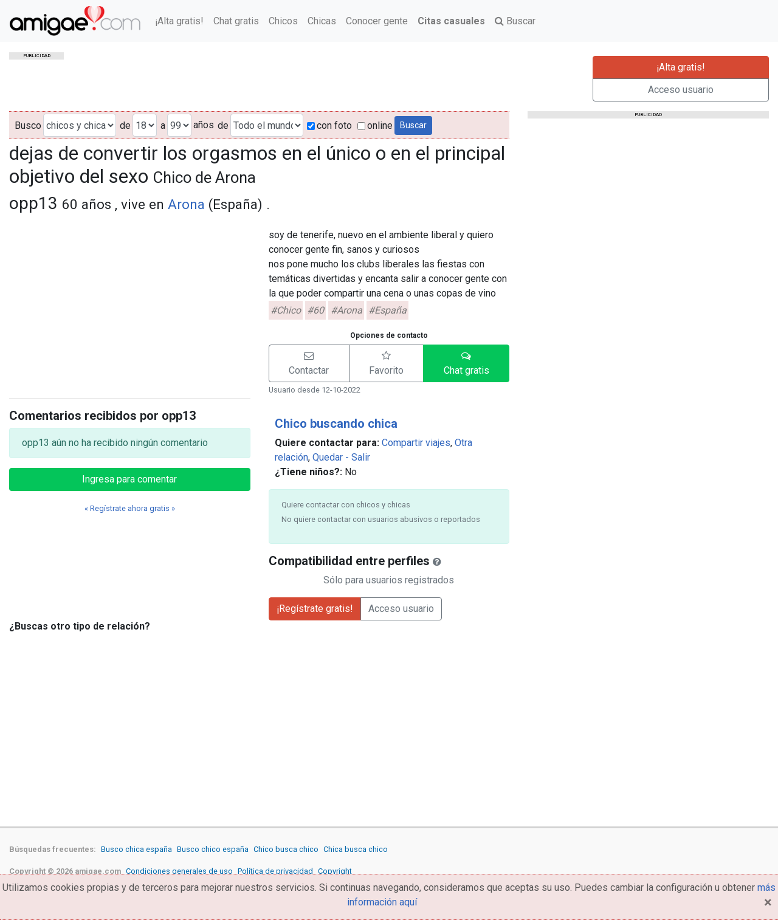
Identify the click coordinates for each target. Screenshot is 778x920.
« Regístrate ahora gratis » (129, 508)
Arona (186, 204)
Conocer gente (377, 21)
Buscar (515, 21)
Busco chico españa (213, 849)
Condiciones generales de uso (179, 871)
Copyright (335, 871)
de (125, 125)
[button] (309, 363)
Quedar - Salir (341, 457)
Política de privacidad (275, 871)
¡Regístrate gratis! (315, 608)
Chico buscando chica (336, 423)
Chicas (322, 21)
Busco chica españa (136, 849)
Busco (28, 125)
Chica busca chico (355, 849)
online (375, 125)
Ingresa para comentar (129, 479)
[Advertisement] (129, 303)
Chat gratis (236, 21)
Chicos (283, 21)
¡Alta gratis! (179, 21)
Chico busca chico (285, 849)
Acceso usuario (681, 89)
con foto (329, 125)
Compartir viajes (416, 442)
